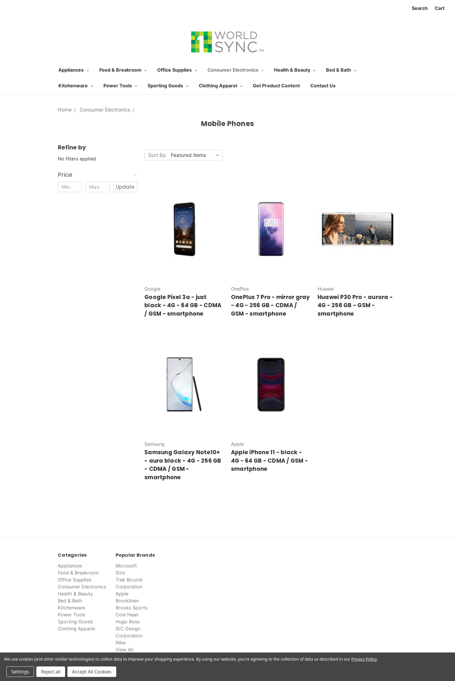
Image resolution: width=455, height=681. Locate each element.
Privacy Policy (364, 659)
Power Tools (120, 86)
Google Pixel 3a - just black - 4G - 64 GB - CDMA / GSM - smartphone (182, 305)
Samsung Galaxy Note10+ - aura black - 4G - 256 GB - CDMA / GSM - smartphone (182, 464)
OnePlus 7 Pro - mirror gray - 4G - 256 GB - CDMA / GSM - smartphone (270, 305)
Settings (20, 671)
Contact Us (323, 86)
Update (125, 186)
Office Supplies (177, 70)
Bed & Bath (341, 70)
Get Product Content (276, 86)
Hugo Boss (127, 622)
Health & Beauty (295, 70)
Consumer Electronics (235, 70)
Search (420, 8)
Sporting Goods (168, 86)
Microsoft (126, 566)
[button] (97, 174)
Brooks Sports (131, 608)
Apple (122, 594)
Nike (121, 642)
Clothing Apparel (220, 86)
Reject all (50, 671)
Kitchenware (75, 86)
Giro (120, 573)
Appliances (73, 70)
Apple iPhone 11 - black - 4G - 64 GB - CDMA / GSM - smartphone (269, 460)
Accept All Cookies (92, 671)
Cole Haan (127, 615)
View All (124, 649)
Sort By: (157, 155)
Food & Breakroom (123, 70)
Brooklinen (127, 601)
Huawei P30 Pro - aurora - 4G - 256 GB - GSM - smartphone (355, 305)
